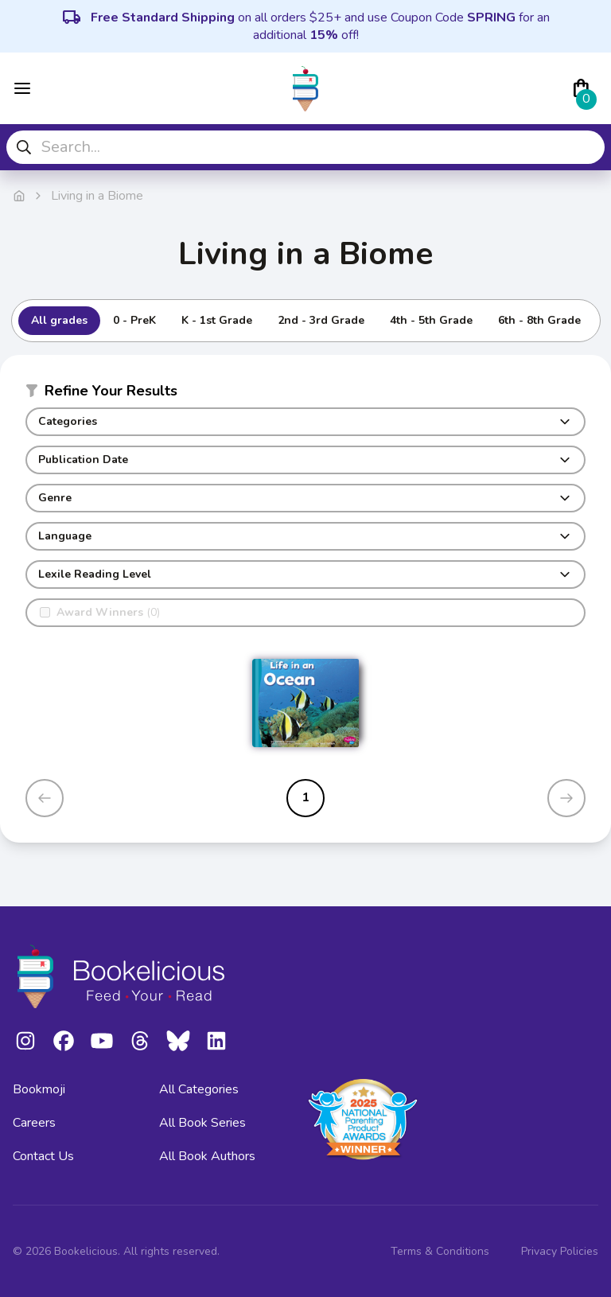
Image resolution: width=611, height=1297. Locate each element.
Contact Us (43, 1156)
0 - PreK (134, 320)
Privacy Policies (559, 1251)
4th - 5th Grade (431, 320)
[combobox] (305, 147)
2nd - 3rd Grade (321, 320)
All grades (59, 320)
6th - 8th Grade (539, 320)
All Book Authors (207, 1156)
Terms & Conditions (440, 1251)
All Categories (199, 1089)
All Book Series (202, 1122)
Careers (34, 1122)
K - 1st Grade (216, 320)
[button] (305, 393)
